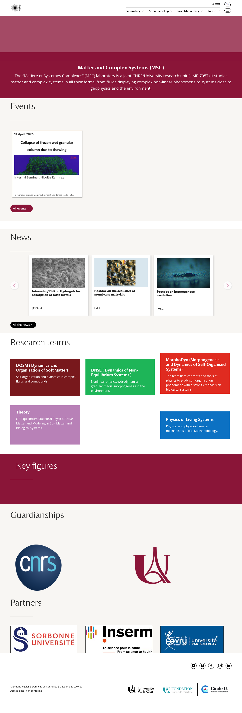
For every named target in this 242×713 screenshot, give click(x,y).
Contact (216, 4)
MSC (98, 308)
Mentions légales (19, 686)
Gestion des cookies (71, 686)
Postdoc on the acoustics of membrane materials (114, 292)
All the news (21, 325)
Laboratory (133, 11)
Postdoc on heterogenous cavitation (176, 293)
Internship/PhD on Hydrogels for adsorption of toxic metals (56, 293)
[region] (121, 285)
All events (19, 208)
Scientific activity (188, 11)
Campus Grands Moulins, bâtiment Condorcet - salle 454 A (45, 194)
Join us (212, 11)
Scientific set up (159, 11)
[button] (14, 285)
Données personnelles (44, 686)
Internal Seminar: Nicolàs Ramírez (46, 158)
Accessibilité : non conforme (26, 690)
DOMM (37, 308)
